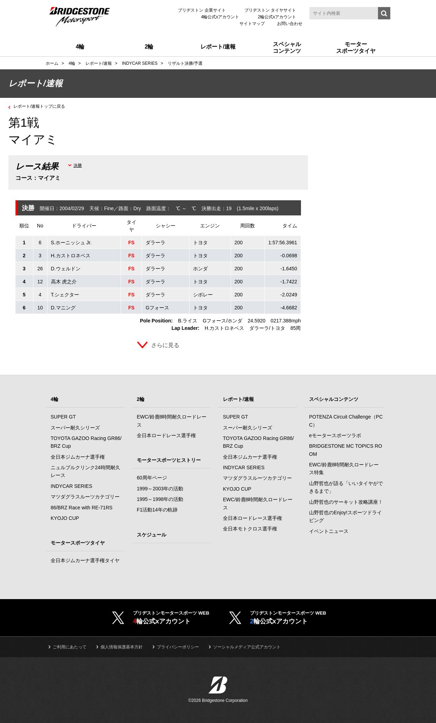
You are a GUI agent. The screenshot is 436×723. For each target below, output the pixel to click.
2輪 (141, 399)
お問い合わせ (289, 23)
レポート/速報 (238, 399)
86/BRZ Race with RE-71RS (82, 507)
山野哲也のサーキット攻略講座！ (346, 502)
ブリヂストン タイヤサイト (270, 10)
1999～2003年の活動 (160, 488)
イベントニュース (328, 531)
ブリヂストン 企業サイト (201, 10)
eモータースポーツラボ (335, 435)
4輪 (54, 399)
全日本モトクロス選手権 (250, 529)
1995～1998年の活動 (160, 499)
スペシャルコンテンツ (333, 399)
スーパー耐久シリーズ (75, 427)
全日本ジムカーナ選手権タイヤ (85, 560)
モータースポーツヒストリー (169, 460)
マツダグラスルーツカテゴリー (85, 496)
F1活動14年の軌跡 (157, 510)
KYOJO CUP (65, 518)
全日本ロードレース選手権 (166, 435)
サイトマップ (252, 23)
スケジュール (151, 534)
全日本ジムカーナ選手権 (78, 457)
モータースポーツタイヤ (78, 543)
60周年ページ (152, 477)
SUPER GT (63, 417)
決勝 (77, 165)
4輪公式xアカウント (220, 16)
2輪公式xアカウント (277, 16)
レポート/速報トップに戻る (43, 106)
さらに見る (165, 345)
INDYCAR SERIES (71, 486)
